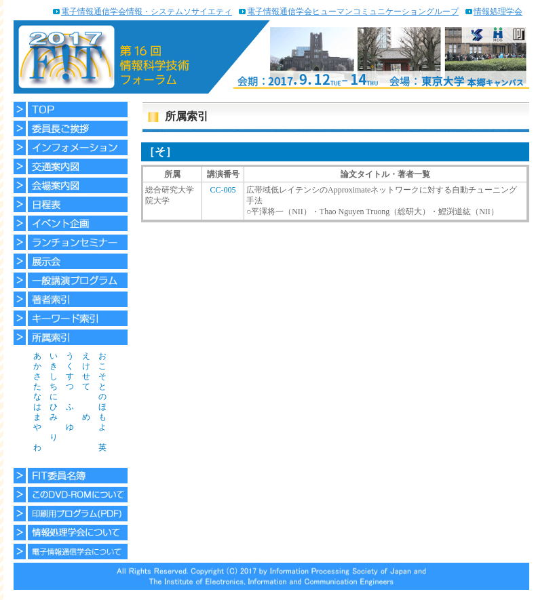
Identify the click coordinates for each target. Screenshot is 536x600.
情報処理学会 (498, 11)
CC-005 (222, 190)
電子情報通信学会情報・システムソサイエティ (146, 11)
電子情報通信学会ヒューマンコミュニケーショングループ (353, 11)
